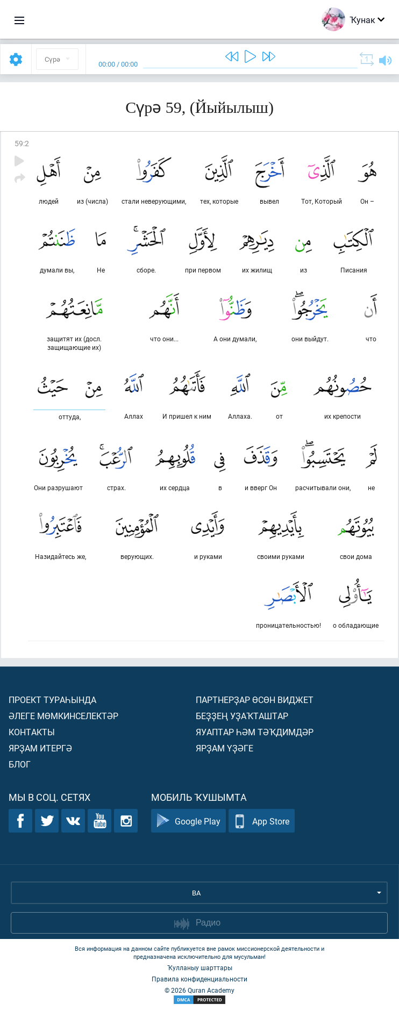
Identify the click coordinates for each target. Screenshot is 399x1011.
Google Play (188, 821)
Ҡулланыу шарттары (199, 967)
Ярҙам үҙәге (224, 748)
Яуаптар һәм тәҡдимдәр (255, 731)
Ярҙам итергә (40, 748)
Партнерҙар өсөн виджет (255, 699)
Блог (20, 764)
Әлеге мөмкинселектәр (63, 715)
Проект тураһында (52, 699)
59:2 (22, 143)
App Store (261, 821)
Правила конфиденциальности (199, 978)
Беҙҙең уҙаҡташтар (242, 715)
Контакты (32, 731)
